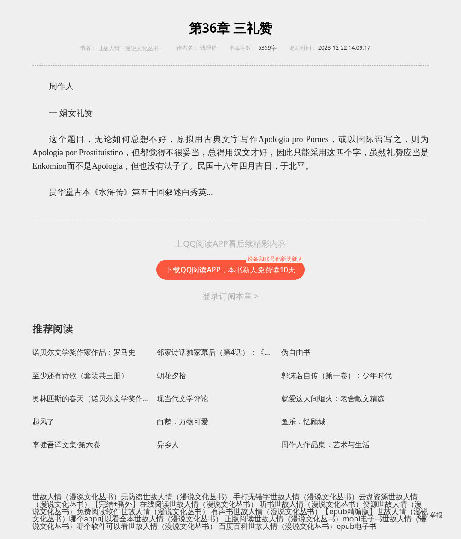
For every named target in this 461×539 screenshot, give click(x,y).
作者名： (188, 48)
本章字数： (243, 48)
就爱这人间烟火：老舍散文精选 (332, 398)
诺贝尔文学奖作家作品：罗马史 (84, 352)
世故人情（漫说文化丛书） (131, 48)
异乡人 (168, 444)
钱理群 (208, 48)
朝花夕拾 (171, 375)
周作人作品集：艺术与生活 (325, 444)
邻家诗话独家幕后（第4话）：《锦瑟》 (217, 352)
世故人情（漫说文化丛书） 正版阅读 (194, 519)
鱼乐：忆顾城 (303, 421)
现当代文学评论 (182, 398)
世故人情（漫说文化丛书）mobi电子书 (318, 519)
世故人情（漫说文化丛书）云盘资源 (329, 497)
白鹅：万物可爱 (182, 421)
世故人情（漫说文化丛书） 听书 (221, 504)
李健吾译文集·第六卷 (66, 444)
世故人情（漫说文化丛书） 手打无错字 (206, 497)
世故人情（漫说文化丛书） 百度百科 (188, 526)
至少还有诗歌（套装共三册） (80, 375)
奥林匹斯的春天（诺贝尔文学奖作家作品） (92, 398)
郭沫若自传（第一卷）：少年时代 (336, 375)
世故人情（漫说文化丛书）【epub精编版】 (305, 511)
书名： (88, 48)
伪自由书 (296, 352)
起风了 (43, 421)
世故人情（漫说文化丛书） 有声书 (177, 511)
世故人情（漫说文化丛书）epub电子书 (312, 526)
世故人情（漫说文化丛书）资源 (326, 504)
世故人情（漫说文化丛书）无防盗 (87, 497)
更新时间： (303, 48)
